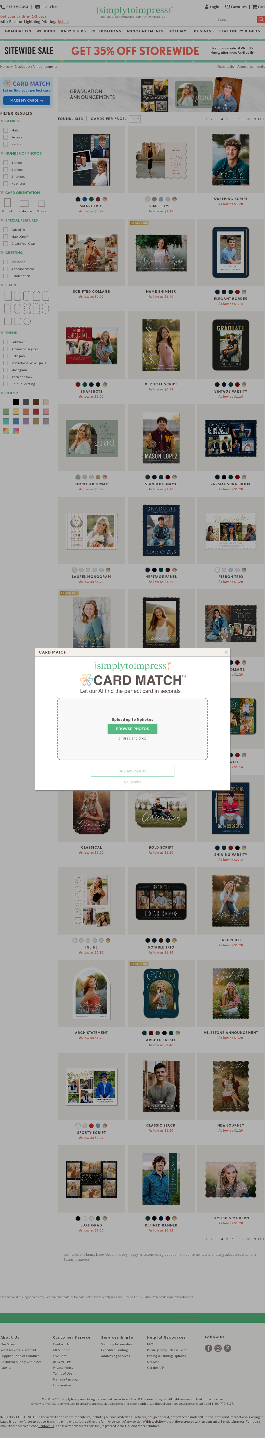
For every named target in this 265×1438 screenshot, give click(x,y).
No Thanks (132, 781)
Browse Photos (132, 729)
